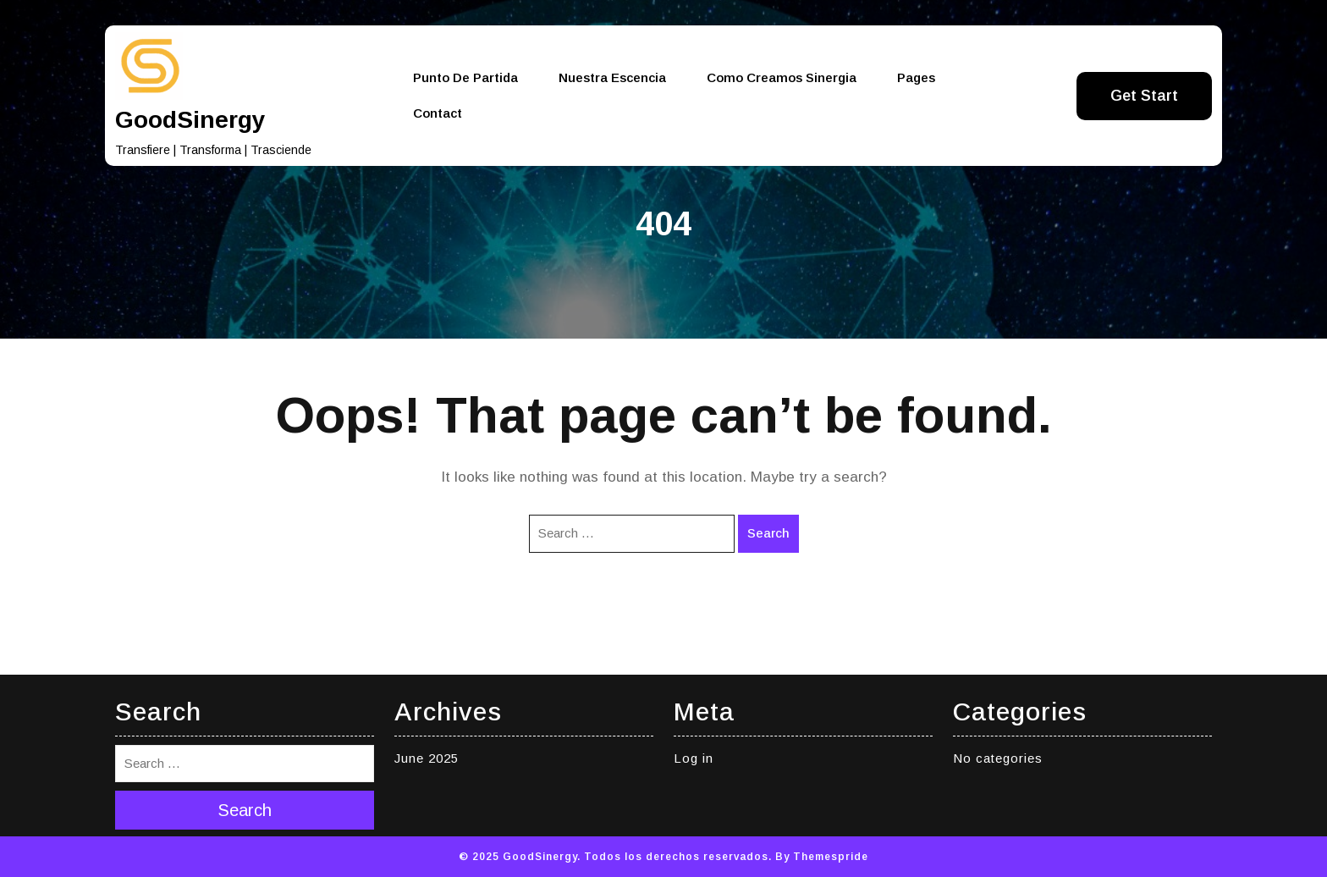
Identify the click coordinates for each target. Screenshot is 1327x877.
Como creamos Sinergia (781, 77)
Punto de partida (465, 77)
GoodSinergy (190, 120)
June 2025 (426, 758)
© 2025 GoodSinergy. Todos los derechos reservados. (615, 857)
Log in (693, 758)
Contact (437, 113)
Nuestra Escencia (612, 77)
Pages (916, 77)
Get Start (1144, 95)
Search (768, 533)
